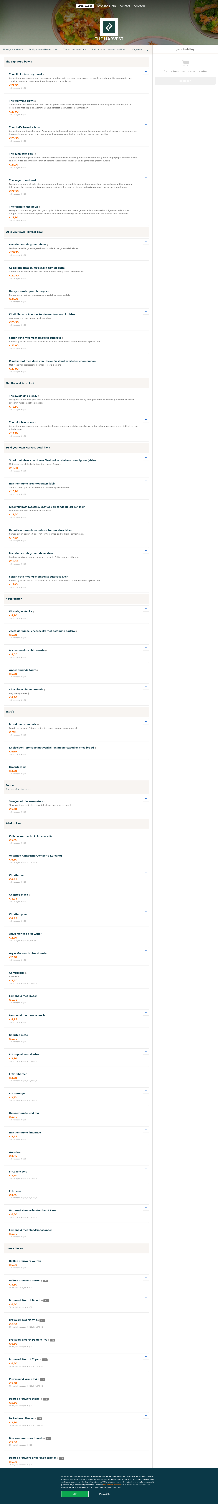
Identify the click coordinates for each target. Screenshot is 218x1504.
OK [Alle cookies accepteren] (75, 1494)
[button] (148, 49)
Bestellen (185, 80)
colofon (139, 6)
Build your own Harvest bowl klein (109, 49)
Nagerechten (138, 49)
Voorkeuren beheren (112, 1484)
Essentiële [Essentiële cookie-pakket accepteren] (104, 1494)
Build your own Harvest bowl (43, 49)
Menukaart (85, 6)
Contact (125, 6)
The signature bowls (13, 49)
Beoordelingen (106, 6)
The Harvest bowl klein (74, 49)
